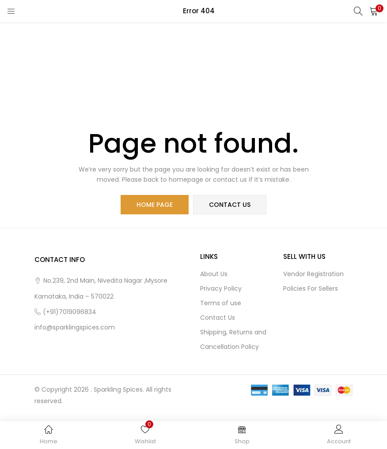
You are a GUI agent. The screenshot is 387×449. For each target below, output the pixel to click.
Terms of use (220, 303)
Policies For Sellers (310, 288)
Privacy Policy (221, 288)
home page (155, 204)
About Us (214, 273)
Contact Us (217, 317)
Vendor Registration (313, 273)
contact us (229, 204)
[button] (373, 11)
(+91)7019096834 (69, 311)
